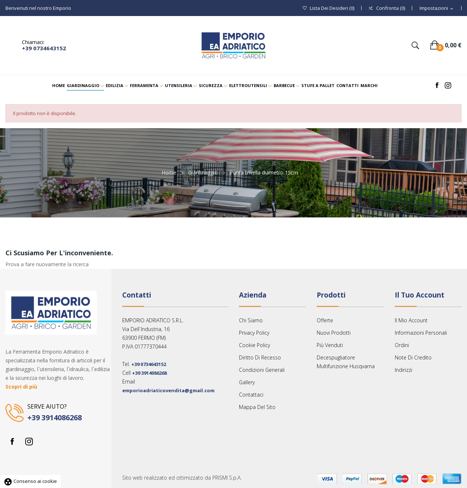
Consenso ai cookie (30, 481)
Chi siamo (251, 320)
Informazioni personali (421, 332)
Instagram (28, 441)
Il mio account (411, 320)
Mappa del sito (257, 407)
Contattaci (251, 394)
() (328, 8)
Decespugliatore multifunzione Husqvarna (346, 362)
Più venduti (330, 345)
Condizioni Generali (262, 369)
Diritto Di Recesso (260, 357)
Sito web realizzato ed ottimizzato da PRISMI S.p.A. (182, 477)
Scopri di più (21, 386)
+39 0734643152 (44, 48)
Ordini (402, 345)
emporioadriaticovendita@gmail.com (168, 390)
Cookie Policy (254, 345)
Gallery (247, 382)
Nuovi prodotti (334, 332)
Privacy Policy (254, 332)
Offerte (325, 320)
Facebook (12, 441)
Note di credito (413, 357)
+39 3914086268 (54, 417)
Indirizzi (403, 369)
